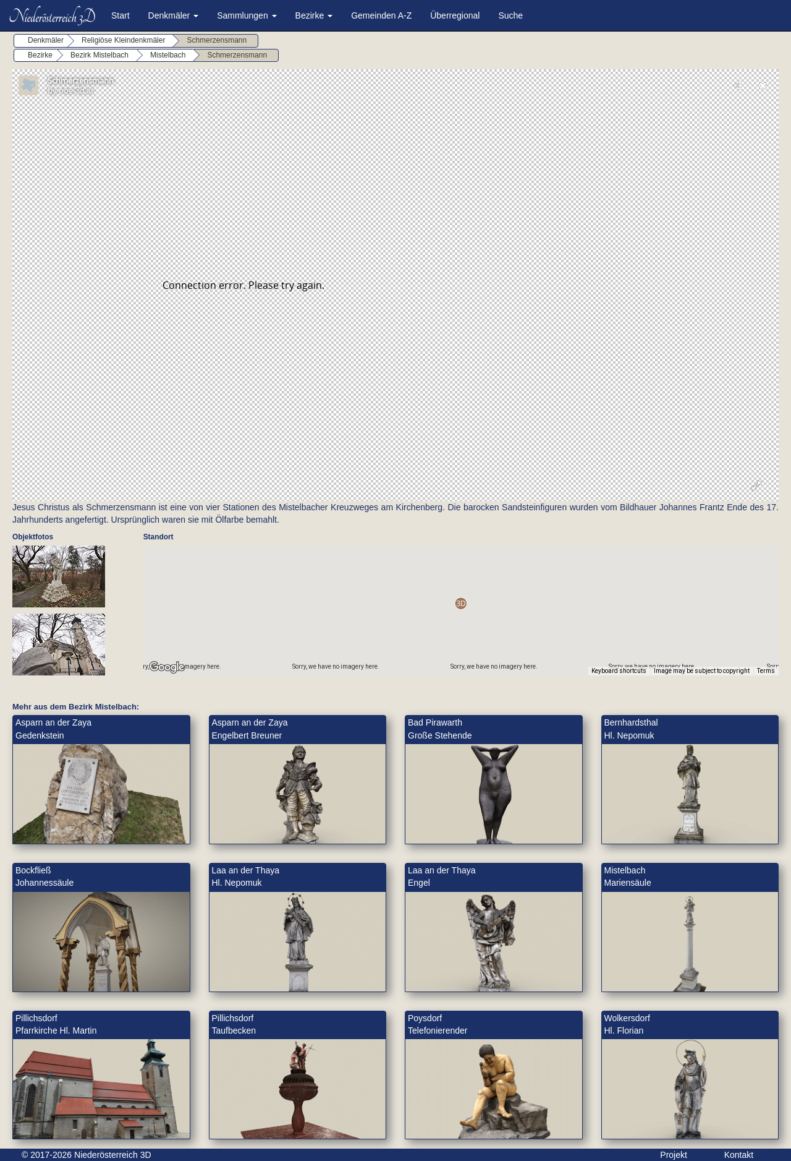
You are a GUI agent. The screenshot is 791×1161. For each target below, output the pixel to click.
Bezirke (314, 15)
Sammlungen (246, 15)
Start (120, 15)
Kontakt (738, 1155)
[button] (461, 603)
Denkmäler (173, 15)
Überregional (455, 15)
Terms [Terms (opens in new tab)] (766, 670)
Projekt (673, 1155)
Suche (510, 15)
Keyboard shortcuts (618, 670)
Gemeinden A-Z (381, 15)
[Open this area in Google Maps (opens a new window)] (166, 667)
